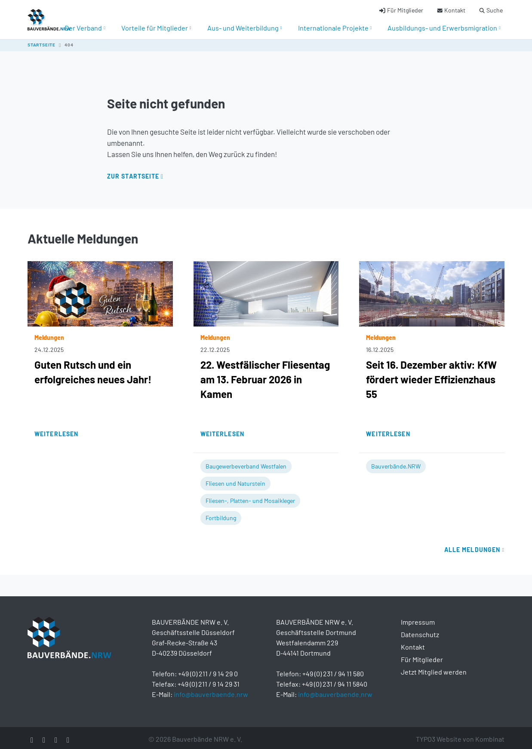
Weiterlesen (56, 429)
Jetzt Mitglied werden (434, 667)
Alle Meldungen (474, 545)
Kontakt (413, 642)
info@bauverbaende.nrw (211, 690)
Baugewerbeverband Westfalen (246, 461)
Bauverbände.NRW (396, 461)
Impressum (418, 617)
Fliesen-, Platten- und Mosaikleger (250, 496)
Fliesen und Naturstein (235, 479)
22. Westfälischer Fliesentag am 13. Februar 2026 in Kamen (265, 375)
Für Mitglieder (422, 655)
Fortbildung (221, 513)
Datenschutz (420, 630)
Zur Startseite (133, 172)
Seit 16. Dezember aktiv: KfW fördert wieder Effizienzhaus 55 (431, 375)
